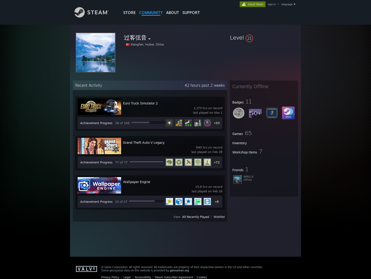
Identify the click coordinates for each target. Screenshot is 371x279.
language (286, 4)
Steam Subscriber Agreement (174, 277)
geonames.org (179, 270)
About (172, 12)
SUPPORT (191, 12)
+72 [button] (217, 162)
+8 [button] (217, 201)
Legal (127, 277)
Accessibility (143, 277)
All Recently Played (195, 217)
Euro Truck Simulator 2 (140, 103)
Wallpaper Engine (136, 182)
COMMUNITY (151, 12)
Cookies (202, 277)
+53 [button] (217, 123)
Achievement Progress (96, 123)
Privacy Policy (110, 277)
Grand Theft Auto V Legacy (144, 142)
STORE (129, 12)
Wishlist (219, 217)
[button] (264, 37)
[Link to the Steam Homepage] (95, 16)
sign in (272, 4)
